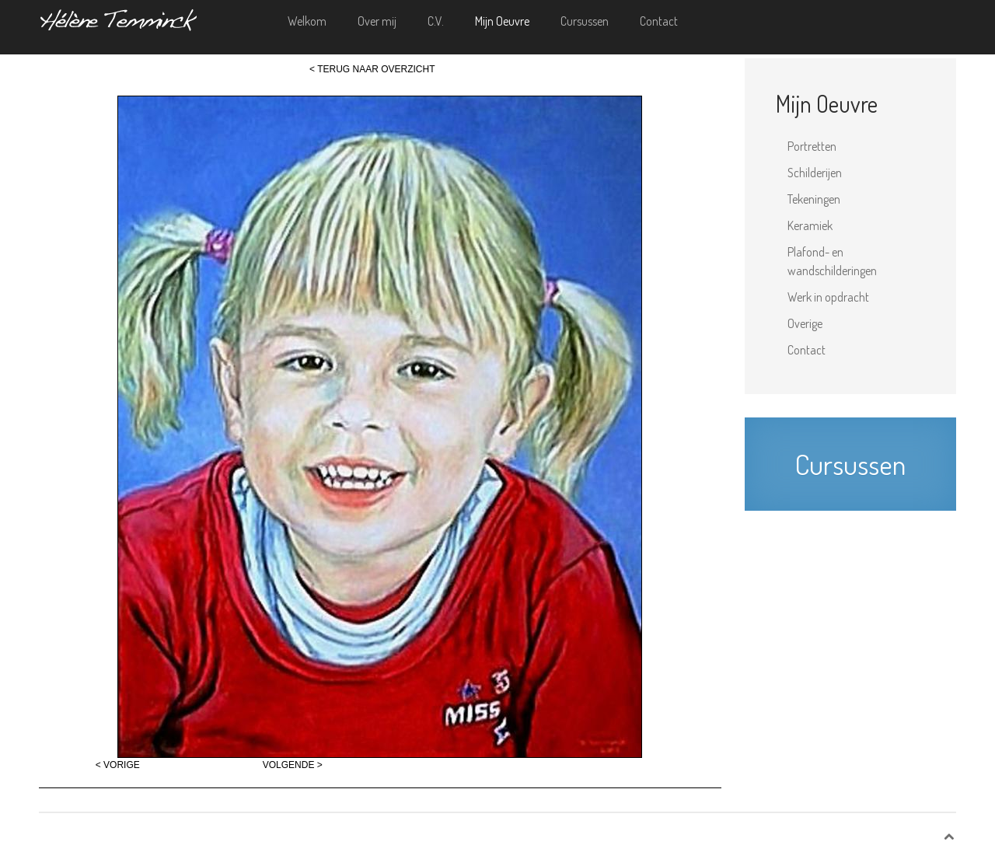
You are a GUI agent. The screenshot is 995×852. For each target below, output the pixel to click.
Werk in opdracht (828, 297)
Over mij (377, 21)
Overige (804, 323)
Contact (659, 21)
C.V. (436, 21)
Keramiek (810, 225)
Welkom (307, 21)
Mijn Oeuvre (502, 21)
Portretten (811, 146)
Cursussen (584, 21)
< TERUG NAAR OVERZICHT (372, 69)
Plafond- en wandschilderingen (832, 261)
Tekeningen (813, 199)
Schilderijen (814, 172)
